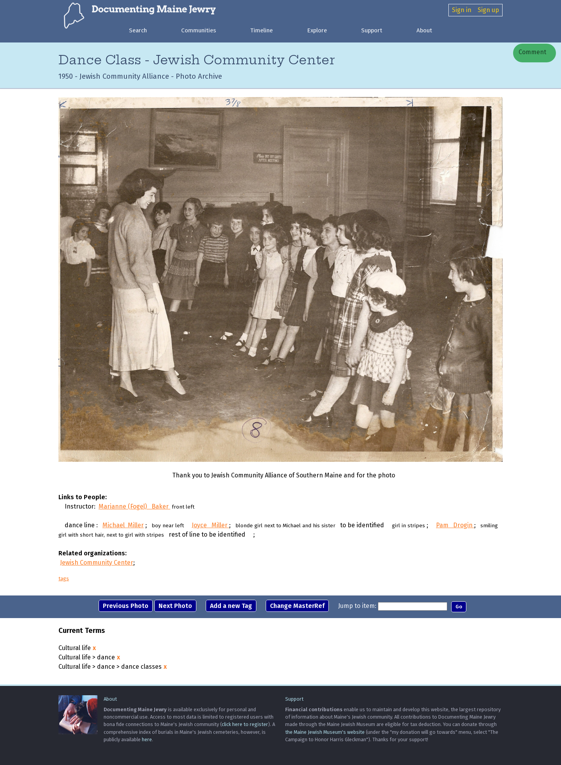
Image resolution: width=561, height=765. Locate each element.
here (147, 739)
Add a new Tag (231, 606)
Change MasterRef (297, 606)
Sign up (488, 10)
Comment (531, 52)
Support (371, 30)
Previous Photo (125, 606)
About (424, 30)
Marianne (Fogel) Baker (134, 507)
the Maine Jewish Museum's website (325, 732)
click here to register (245, 725)
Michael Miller (123, 525)
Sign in (461, 10)
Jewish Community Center (96, 563)
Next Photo (175, 606)
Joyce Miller (210, 525)
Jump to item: (357, 606)
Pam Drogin (455, 525)
